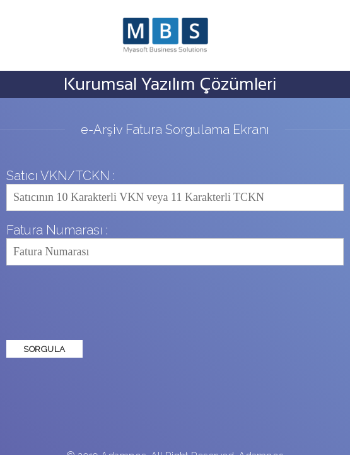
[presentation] (102, 302)
